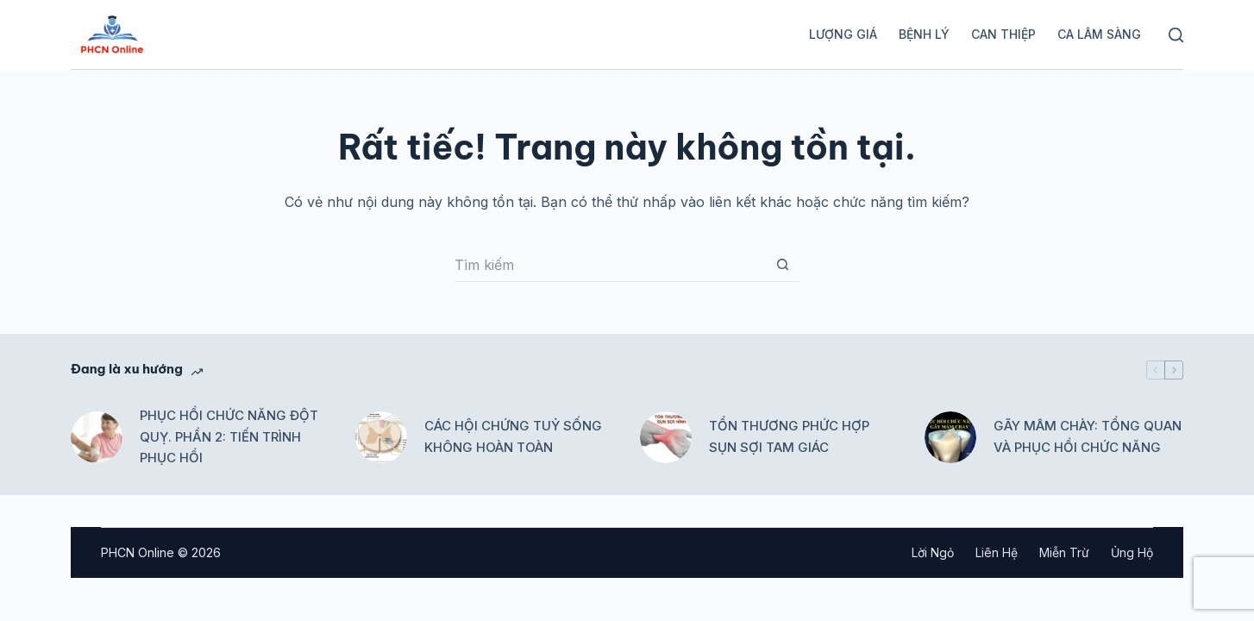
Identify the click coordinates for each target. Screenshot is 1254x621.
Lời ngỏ (933, 552)
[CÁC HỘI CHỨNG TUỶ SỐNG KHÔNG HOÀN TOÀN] (381, 437)
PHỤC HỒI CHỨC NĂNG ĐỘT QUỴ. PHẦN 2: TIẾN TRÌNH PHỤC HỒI (229, 437)
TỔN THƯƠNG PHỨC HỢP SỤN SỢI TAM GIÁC (789, 436)
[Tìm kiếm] (1176, 35)
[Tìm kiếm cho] (610, 265)
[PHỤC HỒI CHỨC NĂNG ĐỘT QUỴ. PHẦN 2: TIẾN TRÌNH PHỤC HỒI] (96, 437)
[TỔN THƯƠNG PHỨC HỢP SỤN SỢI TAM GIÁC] (666, 437)
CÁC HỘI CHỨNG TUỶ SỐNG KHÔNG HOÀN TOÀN (513, 436)
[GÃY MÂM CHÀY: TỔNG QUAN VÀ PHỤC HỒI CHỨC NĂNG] (950, 437)
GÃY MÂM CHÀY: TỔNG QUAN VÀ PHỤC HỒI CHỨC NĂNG (1088, 436)
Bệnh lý (924, 34)
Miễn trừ (1064, 552)
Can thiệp (1003, 34)
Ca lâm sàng (1099, 34)
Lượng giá (843, 34)
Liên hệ (996, 552)
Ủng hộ (1132, 552)
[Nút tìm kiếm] (782, 265)
